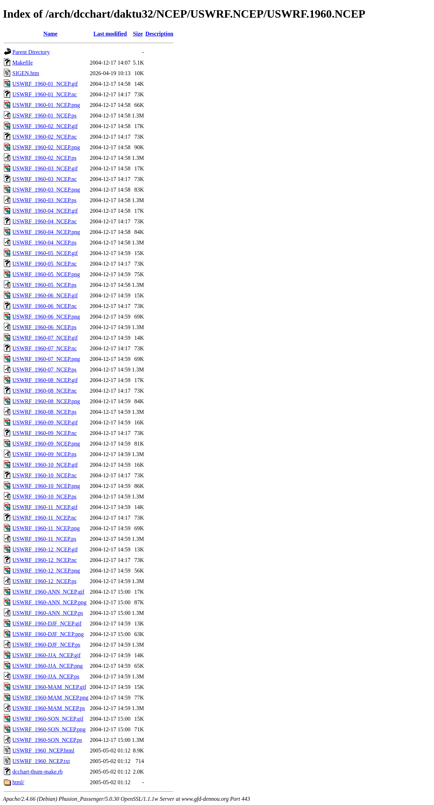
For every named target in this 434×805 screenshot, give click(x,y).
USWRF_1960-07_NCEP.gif (45, 338)
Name (50, 34)
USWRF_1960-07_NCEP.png (46, 359)
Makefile (22, 63)
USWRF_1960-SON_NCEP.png (49, 729)
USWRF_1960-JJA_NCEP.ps (45, 676)
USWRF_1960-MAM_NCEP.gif (49, 687)
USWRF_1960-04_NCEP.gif (45, 211)
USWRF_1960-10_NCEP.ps (44, 497)
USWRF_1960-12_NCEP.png (46, 571)
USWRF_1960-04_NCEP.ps (44, 243)
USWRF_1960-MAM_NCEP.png (50, 698)
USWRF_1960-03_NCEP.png (46, 190)
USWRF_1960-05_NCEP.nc (44, 264)
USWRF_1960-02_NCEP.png (46, 147)
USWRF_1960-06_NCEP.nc (44, 306)
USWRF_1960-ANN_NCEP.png (49, 602)
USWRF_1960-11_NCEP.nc (44, 518)
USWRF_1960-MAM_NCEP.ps (48, 708)
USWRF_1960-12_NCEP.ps (44, 581)
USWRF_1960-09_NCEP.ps (44, 454)
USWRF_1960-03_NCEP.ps (44, 200)
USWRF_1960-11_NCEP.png (46, 528)
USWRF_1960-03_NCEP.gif (45, 168)
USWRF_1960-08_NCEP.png (46, 401)
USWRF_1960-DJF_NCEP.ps (46, 645)
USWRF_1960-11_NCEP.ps (44, 539)
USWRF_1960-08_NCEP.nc (44, 391)
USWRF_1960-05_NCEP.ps (44, 285)
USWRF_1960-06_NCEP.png (46, 317)
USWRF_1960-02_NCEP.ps (44, 158)
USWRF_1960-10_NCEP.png (46, 486)
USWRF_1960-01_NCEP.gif (45, 84)
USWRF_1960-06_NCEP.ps (44, 327)
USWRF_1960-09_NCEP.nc (44, 433)
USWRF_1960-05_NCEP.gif (45, 253)
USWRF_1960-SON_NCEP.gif (47, 719)
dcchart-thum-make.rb (37, 772)
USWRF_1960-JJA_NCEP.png (47, 666)
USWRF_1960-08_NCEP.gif (45, 380)
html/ (18, 782)
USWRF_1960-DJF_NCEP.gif (47, 624)
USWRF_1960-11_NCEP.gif (45, 507)
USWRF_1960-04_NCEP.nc (44, 221)
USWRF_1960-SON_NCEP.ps (47, 740)
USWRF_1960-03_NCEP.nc (44, 179)
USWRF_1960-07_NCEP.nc (44, 348)
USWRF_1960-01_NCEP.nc (44, 94)
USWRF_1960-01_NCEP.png (46, 105)
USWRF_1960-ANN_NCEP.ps (47, 613)
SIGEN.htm (25, 73)
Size (138, 34)
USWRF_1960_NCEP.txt (41, 761)
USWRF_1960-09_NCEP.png (46, 444)
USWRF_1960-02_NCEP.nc (44, 137)
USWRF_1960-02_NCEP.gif (45, 126)
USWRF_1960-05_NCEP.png (46, 274)
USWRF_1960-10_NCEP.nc (44, 475)
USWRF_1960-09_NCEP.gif (45, 422)
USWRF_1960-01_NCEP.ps (44, 116)
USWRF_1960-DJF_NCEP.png (48, 634)
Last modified (110, 34)
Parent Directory (31, 52)
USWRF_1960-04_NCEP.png (46, 232)
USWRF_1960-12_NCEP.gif (45, 549)
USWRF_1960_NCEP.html (43, 750)
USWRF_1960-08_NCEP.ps (44, 412)
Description (159, 34)
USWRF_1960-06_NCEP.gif (45, 295)
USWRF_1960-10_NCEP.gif (45, 465)
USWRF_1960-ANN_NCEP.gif (48, 592)
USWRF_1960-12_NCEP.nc (44, 560)
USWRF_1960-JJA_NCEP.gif (46, 655)
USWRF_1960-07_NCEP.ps (44, 370)
